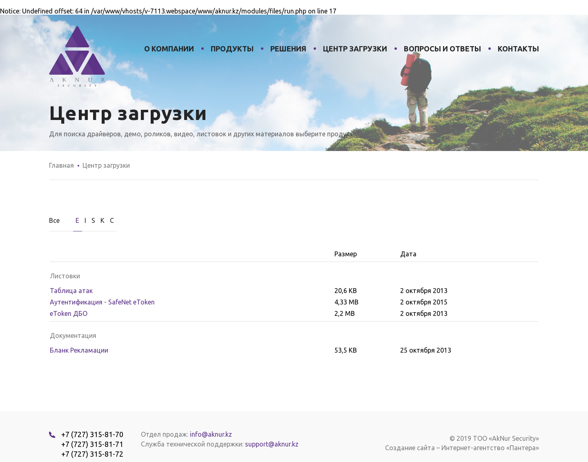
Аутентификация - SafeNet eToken (102, 302)
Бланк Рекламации (79, 350)
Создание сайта (410, 447)
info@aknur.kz (211, 434)
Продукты (232, 48)
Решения (288, 48)
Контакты (518, 48)
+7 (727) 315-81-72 (92, 454)
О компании (169, 48)
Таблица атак (71, 290)
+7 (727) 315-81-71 (92, 444)
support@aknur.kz (271, 444)
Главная (61, 165)
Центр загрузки (355, 48)
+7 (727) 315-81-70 (92, 434)
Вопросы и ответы (442, 48)
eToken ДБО (68, 313)
